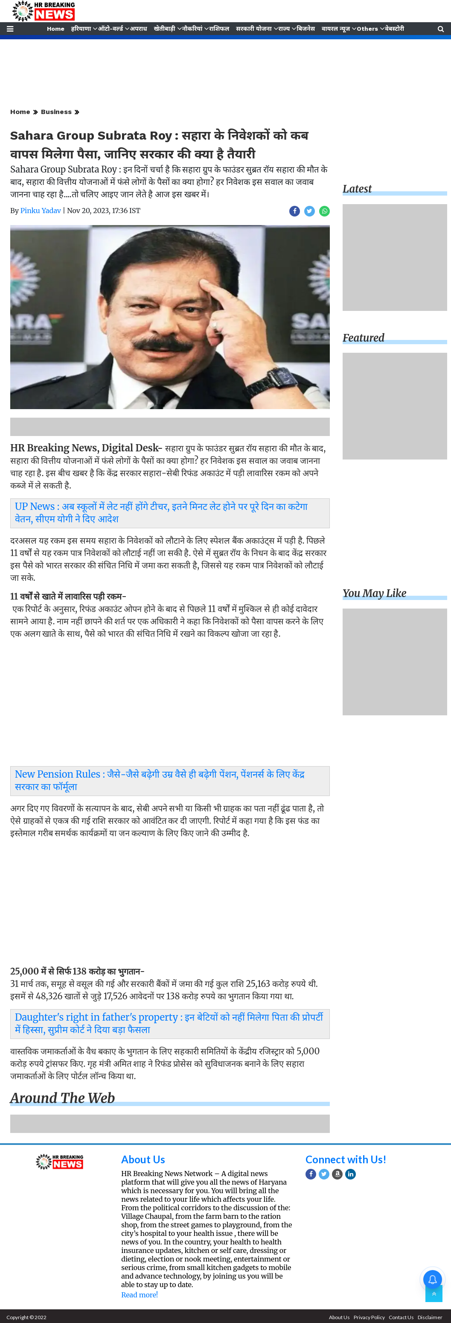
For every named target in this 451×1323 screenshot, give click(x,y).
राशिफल (219, 28)
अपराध (138, 28)
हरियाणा (81, 28)
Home (55, 28)
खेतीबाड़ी (164, 28)
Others (367, 28)
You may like (375, 593)
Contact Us (401, 1317)
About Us (143, 1159)
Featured (363, 338)
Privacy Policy (369, 1317)
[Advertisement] (167, 705)
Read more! (139, 1295)
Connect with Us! (346, 1159)
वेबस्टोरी (394, 28)
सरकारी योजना (253, 28)
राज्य (284, 28)
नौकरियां (192, 28)
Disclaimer (430, 1317)
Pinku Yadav (40, 210)
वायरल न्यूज (336, 28)
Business (56, 112)
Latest (357, 189)
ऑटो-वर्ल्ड (110, 28)
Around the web (62, 1098)
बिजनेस (306, 28)
